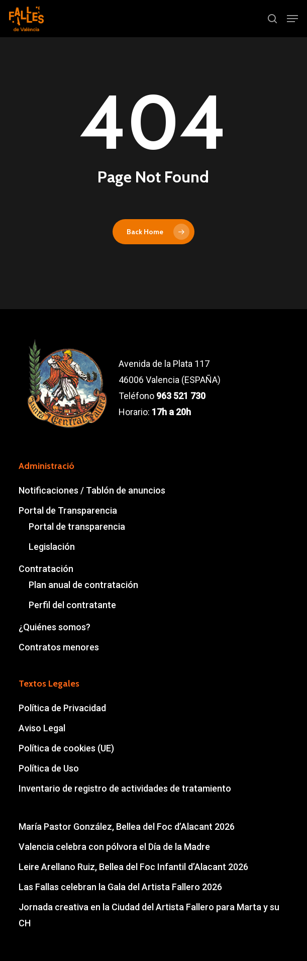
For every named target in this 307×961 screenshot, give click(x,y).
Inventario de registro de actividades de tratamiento (125, 788)
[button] (292, 19)
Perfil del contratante (72, 605)
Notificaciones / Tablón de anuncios (92, 490)
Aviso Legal (42, 728)
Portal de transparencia (77, 526)
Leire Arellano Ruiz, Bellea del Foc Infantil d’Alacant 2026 (133, 866)
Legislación (52, 546)
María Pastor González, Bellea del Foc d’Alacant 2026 (127, 826)
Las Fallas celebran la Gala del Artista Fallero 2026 (120, 887)
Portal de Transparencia (68, 510)
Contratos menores (59, 647)
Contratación (46, 568)
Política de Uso (49, 768)
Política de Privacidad (62, 708)
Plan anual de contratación (83, 585)
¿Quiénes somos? (54, 627)
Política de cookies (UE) (66, 748)
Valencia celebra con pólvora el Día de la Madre (114, 846)
